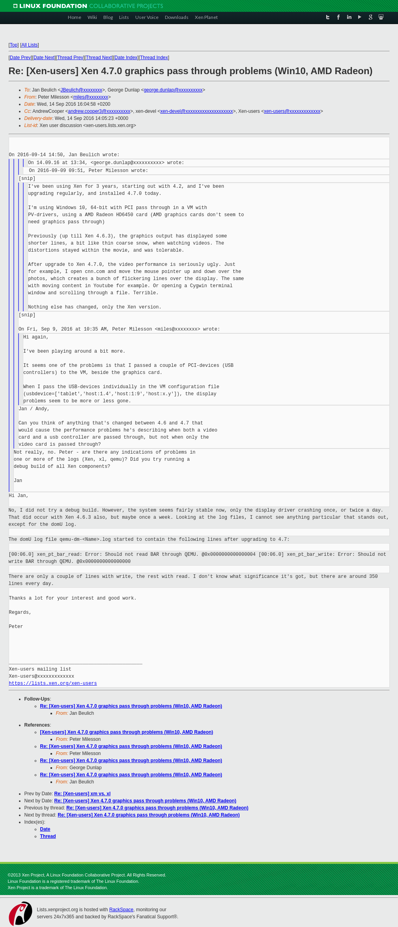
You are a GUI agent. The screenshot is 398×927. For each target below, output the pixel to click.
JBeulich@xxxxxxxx (81, 90)
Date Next (44, 57)
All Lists (29, 45)
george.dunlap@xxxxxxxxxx (173, 90)
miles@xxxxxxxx (90, 97)
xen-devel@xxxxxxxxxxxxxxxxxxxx (196, 111)
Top (13, 45)
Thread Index (154, 57)
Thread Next (99, 57)
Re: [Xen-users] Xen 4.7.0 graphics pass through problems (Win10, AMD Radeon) (131, 706)
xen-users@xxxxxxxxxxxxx (292, 111)
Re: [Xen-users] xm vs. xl (82, 793)
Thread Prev (70, 57)
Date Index (125, 57)
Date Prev (20, 57)
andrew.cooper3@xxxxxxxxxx (99, 111)
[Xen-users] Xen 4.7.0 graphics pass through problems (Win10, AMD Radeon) (126, 732)
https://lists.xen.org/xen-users (53, 683)
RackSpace (121, 909)
